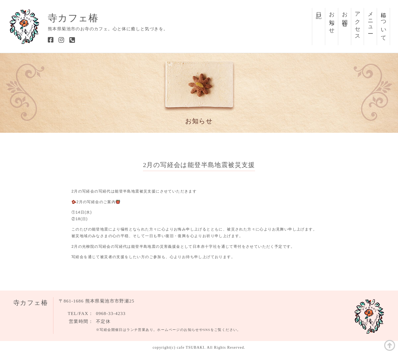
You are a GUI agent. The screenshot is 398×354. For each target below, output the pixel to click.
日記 (319, 9)
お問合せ (345, 16)
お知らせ (332, 20)
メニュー (370, 20)
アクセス (357, 23)
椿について (383, 23)
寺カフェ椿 (73, 18)
